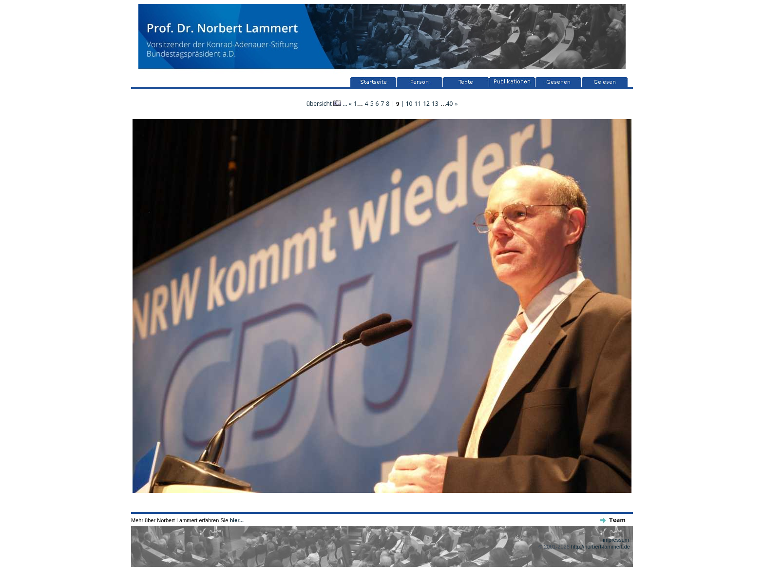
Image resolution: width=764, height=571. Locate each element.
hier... (236, 520)
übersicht (324, 103)
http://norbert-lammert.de (600, 547)
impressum (616, 540)
